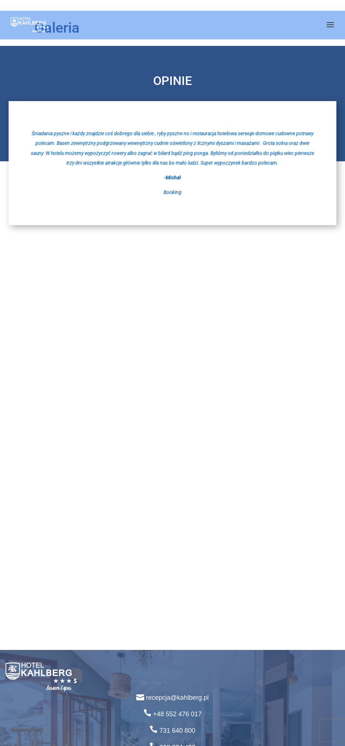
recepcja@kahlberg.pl (177, 697)
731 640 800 (177, 730)
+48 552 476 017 (177, 714)
